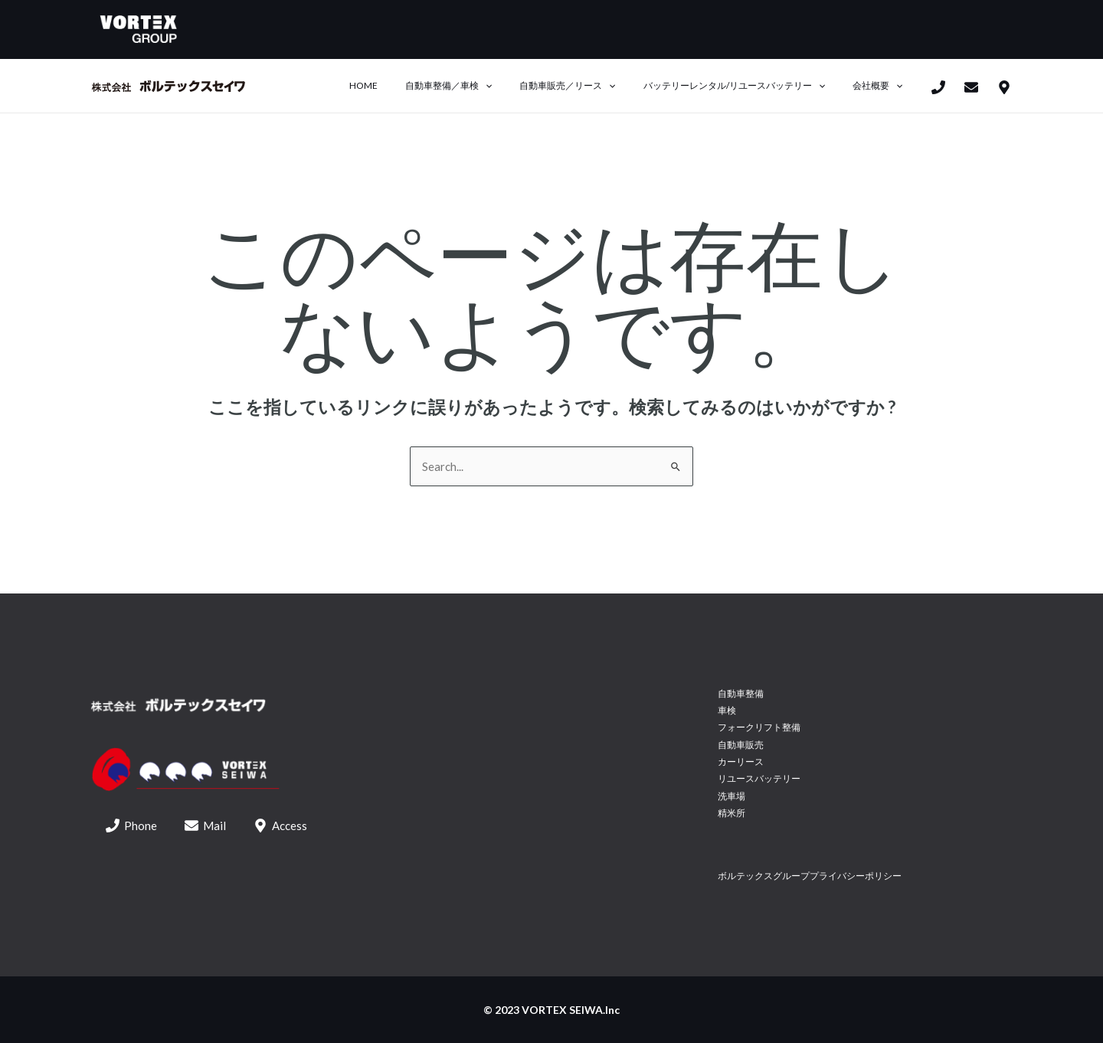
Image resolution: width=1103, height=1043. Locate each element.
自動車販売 (741, 744)
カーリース (741, 761)
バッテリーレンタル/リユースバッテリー (748, 86)
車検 (727, 710)
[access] (1004, 87)
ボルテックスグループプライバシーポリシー (810, 875)
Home (405, 85)
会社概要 (882, 86)
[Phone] (938, 87)
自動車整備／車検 (480, 86)
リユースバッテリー (759, 778)
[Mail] (205, 825)
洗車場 (731, 796)
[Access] (280, 825)
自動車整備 (741, 693)
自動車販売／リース (590, 86)
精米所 (731, 813)
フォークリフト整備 (759, 727)
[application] (517, 86)
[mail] (971, 87)
